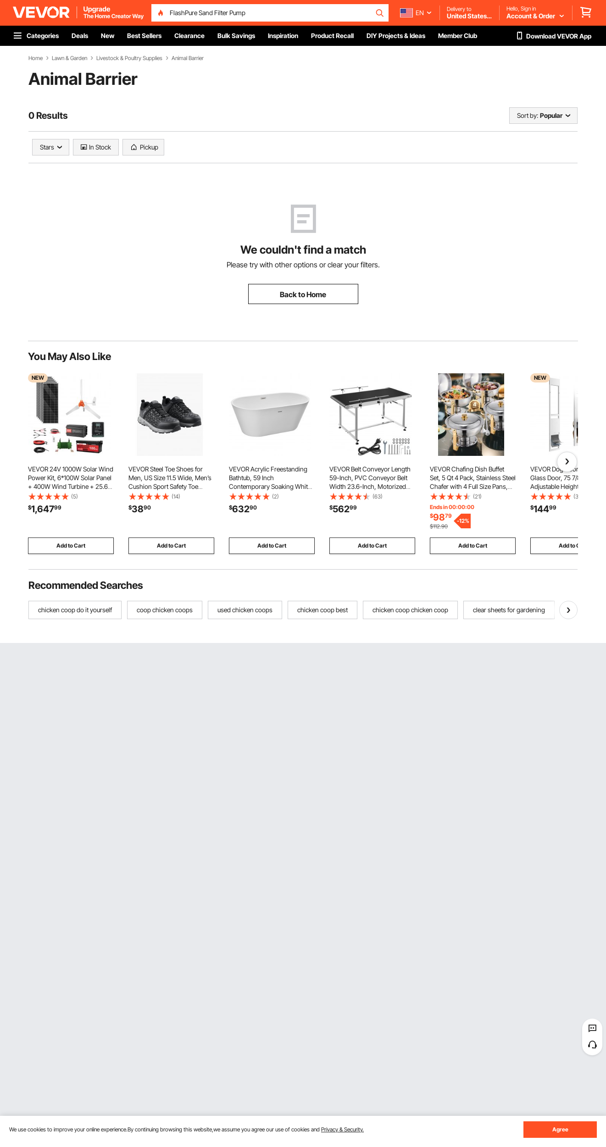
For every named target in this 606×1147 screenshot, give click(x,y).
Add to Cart (70, 545)
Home (35, 58)
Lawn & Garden (69, 58)
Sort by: (527, 115)
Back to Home (303, 294)
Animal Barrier (188, 58)
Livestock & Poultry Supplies (129, 58)
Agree (560, 1129)
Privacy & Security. (342, 1129)
